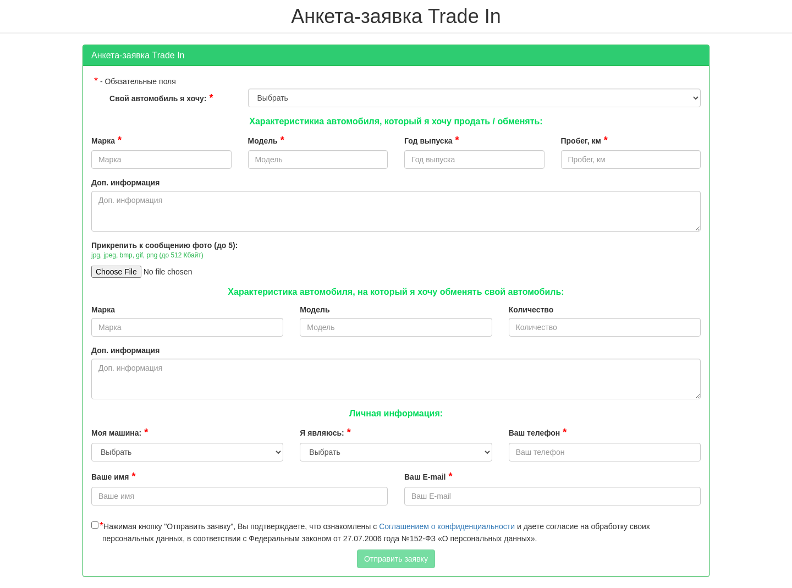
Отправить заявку (396, 558)
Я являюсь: (325, 432)
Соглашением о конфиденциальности (447, 526)
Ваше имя (113, 476)
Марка (106, 140)
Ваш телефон (538, 432)
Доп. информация (125, 182)
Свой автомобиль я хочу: (161, 97)
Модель (266, 140)
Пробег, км (584, 140)
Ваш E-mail (428, 476)
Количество (531, 309)
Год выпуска (431, 140)
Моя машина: (119, 432)
